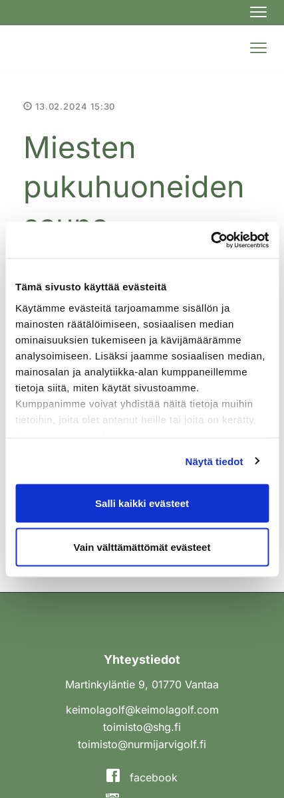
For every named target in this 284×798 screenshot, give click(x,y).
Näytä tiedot (214, 460)
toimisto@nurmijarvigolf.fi (142, 744)
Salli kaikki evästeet (142, 503)
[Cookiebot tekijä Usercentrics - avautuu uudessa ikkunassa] (210, 240)
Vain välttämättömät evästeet (142, 546)
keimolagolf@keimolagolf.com (142, 709)
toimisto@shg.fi (142, 727)
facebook (142, 777)
